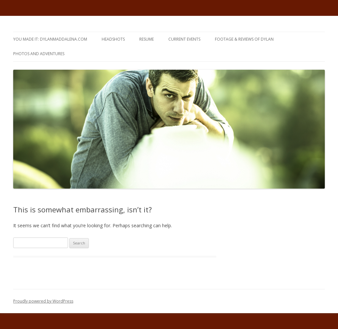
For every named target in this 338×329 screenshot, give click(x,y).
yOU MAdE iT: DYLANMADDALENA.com (50, 39)
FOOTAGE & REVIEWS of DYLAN (244, 39)
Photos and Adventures (38, 53)
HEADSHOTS (113, 39)
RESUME (146, 39)
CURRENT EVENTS (184, 39)
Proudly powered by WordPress (43, 301)
